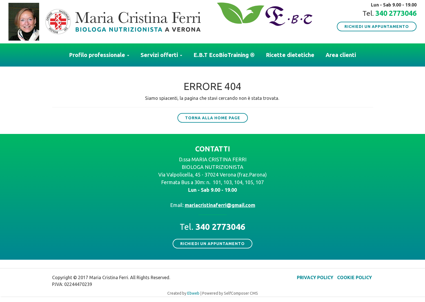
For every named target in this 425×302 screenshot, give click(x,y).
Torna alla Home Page (212, 118)
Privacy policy (315, 277)
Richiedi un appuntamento (376, 26)
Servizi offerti (161, 55)
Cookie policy (354, 277)
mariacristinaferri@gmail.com (220, 205)
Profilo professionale (99, 55)
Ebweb (193, 293)
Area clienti (341, 55)
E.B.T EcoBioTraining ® (224, 55)
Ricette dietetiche (290, 55)
